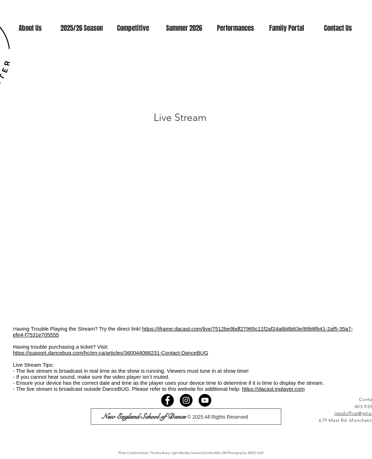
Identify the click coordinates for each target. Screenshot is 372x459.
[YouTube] (205, 400)
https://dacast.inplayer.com (273, 389)
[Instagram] (186, 400)
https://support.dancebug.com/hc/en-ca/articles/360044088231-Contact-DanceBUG (110, 353)
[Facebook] (167, 400)
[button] (30, 28)
